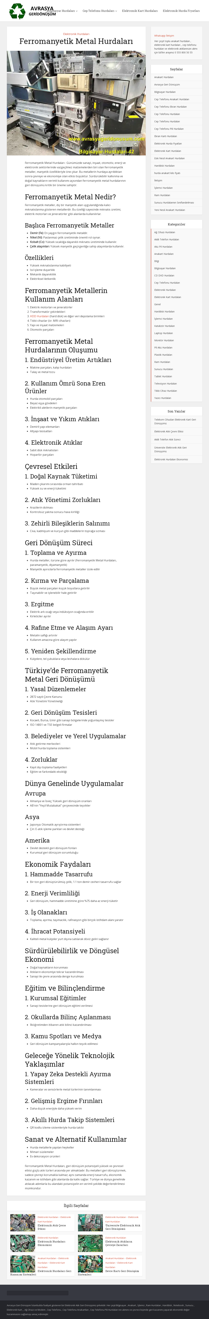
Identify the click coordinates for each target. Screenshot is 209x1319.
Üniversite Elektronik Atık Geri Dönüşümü (122, 1227)
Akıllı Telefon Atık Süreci (167, 439)
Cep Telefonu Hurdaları (98, 11)
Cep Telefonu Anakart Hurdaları (171, 99)
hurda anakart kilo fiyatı (167, 173)
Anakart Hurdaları (47, 1258)
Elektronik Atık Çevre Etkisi (168, 431)
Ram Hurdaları (162, 195)
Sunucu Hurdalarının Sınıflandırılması (174, 202)
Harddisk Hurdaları (164, 165)
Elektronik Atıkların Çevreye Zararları (118, 1243)
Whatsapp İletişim (164, 35)
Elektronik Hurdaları (76, 34)
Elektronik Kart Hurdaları (140, 11)
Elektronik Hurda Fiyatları (181, 11)
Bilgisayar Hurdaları (61, 11)
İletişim (158, 180)
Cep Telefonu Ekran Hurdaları (170, 106)
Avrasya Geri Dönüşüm (167, 84)
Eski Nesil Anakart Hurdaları (169, 158)
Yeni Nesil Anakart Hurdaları (169, 210)
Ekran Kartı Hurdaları (165, 136)
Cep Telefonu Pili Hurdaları (169, 128)
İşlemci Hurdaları (163, 187)
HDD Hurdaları (39, 316)
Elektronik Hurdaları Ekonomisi (51, 1243)
